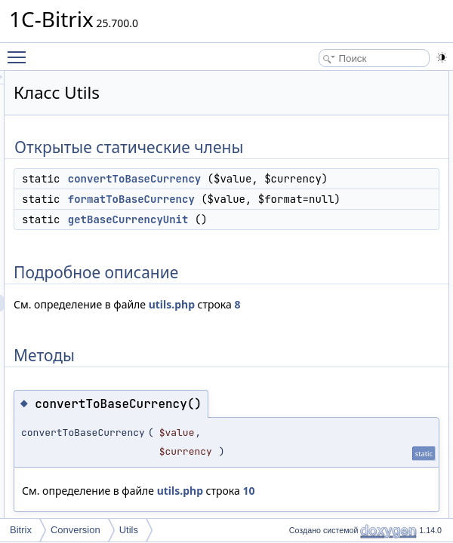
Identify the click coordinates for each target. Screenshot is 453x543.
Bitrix (21, 529)
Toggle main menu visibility (20, 50)
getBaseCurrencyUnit (317, 286)
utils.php (225, 404)
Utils (128, 529)
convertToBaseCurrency (323, 195)
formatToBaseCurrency (320, 232)
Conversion (75, 529)
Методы (419, 162)
